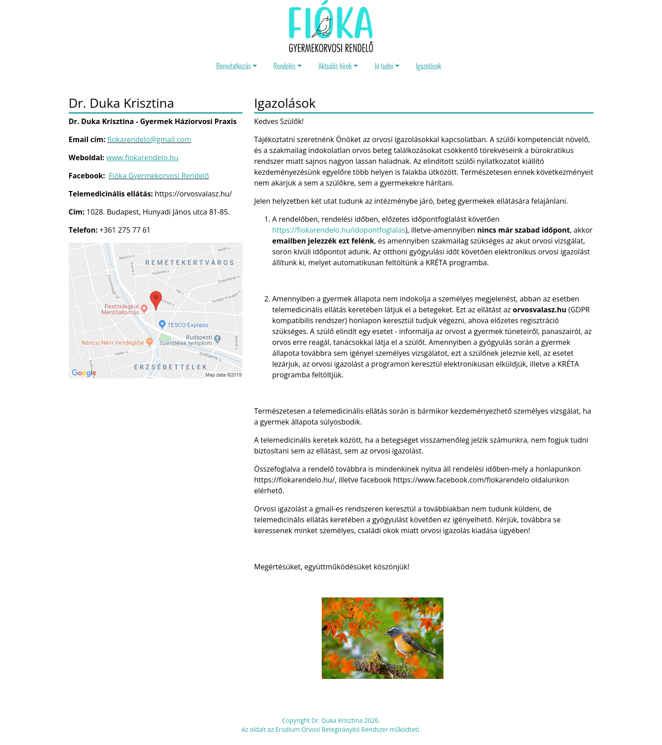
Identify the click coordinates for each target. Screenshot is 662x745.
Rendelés (284, 66)
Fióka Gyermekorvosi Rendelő (159, 176)
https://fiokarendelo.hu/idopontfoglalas (338, 230)
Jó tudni (383, 66)
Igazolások (428, 66)
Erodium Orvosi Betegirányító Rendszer (332, 729)
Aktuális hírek (335, 66)
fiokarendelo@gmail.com (149, 139)
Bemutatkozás (233, 66)
